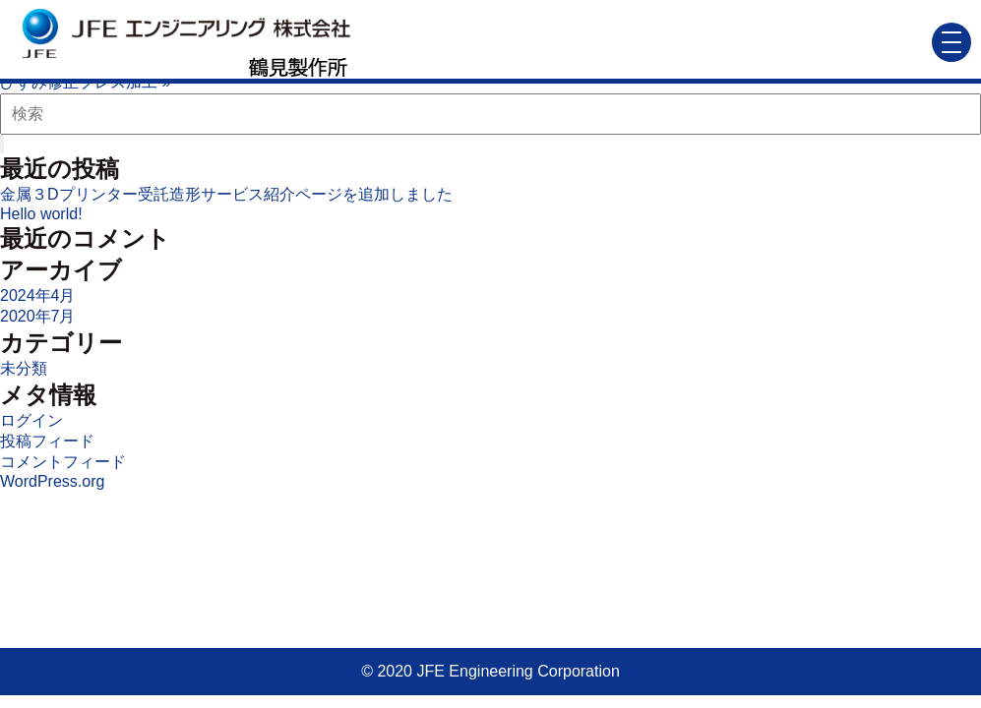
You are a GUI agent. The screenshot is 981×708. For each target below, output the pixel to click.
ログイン (31, 420)
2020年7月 (38, 316)
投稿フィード (47, 441)
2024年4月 (38, 295)
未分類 (23, 368)
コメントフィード (63, 461)
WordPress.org (52, 481)
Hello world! (41, 214)
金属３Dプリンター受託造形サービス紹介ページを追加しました (226, 194)
